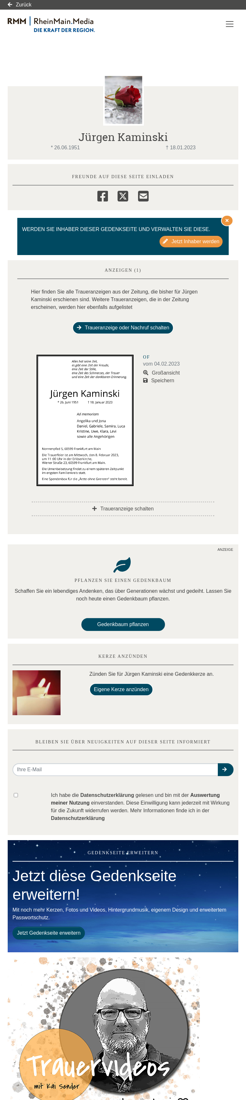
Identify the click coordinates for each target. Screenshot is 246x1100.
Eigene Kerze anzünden (121, 689)
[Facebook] (102, 195)
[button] (226, 769)
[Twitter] (123, 195)
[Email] (143, 195)
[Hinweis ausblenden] (227, 220)
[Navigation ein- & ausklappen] (229, 24)
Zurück (19, 4)
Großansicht (161, 373)
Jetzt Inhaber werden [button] (191, 241)
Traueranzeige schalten (123, 508)
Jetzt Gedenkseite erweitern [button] (48, 933)
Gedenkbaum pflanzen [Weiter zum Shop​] (123, 624)
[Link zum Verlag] (63, 24)
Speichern (159, 380)
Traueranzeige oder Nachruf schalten (123, 327)
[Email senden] (115, 769)
